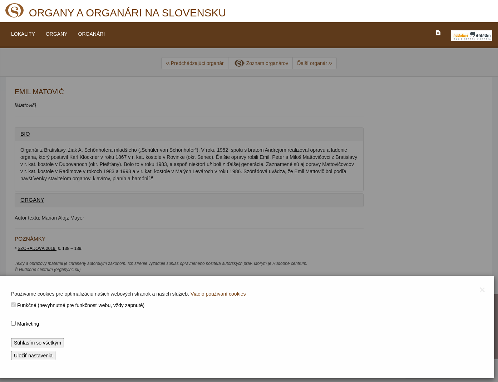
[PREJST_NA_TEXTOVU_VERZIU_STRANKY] (438, 33)
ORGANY (57, 34)
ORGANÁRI (91, 34)
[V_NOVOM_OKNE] (472, 35)
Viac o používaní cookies (218, 294)
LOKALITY (23, 34)
